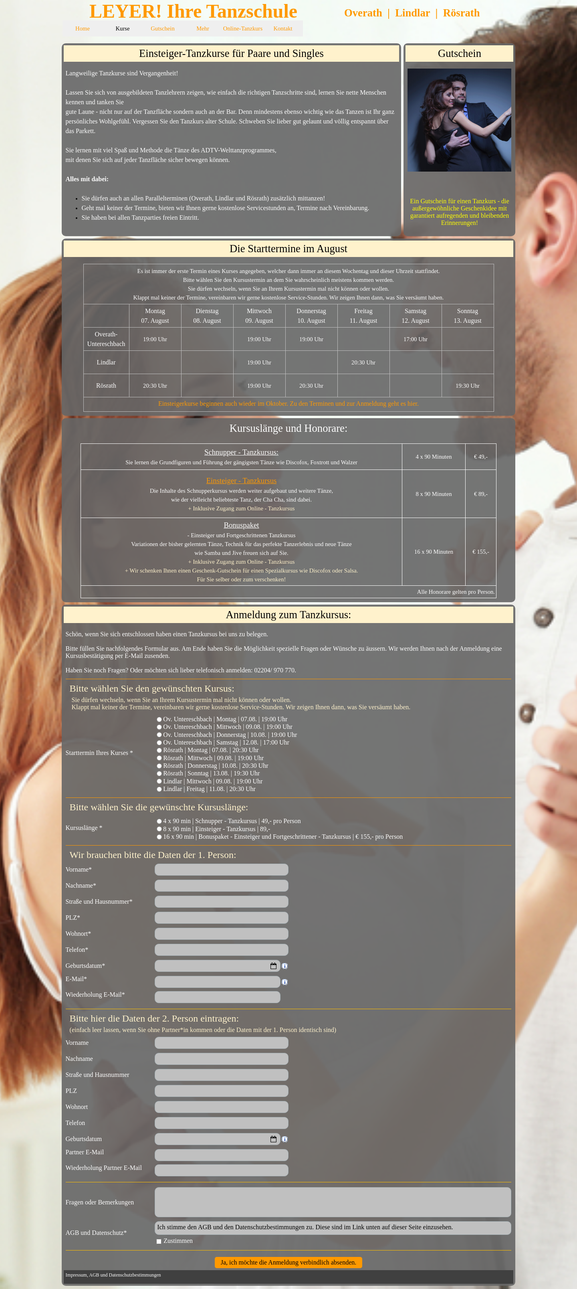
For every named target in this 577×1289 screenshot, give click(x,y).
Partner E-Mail (85, 1152)
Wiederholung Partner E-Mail (104, 1167)
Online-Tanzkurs (242, 28)
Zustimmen (178, 1240)
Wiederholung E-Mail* (95, 994)
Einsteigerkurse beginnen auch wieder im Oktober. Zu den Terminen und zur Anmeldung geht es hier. (288, 403)
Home (82, 28)
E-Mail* (76, 978)
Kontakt (282, 28)
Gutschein (162, 28)
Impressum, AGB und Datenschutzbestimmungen (113, 1275)
